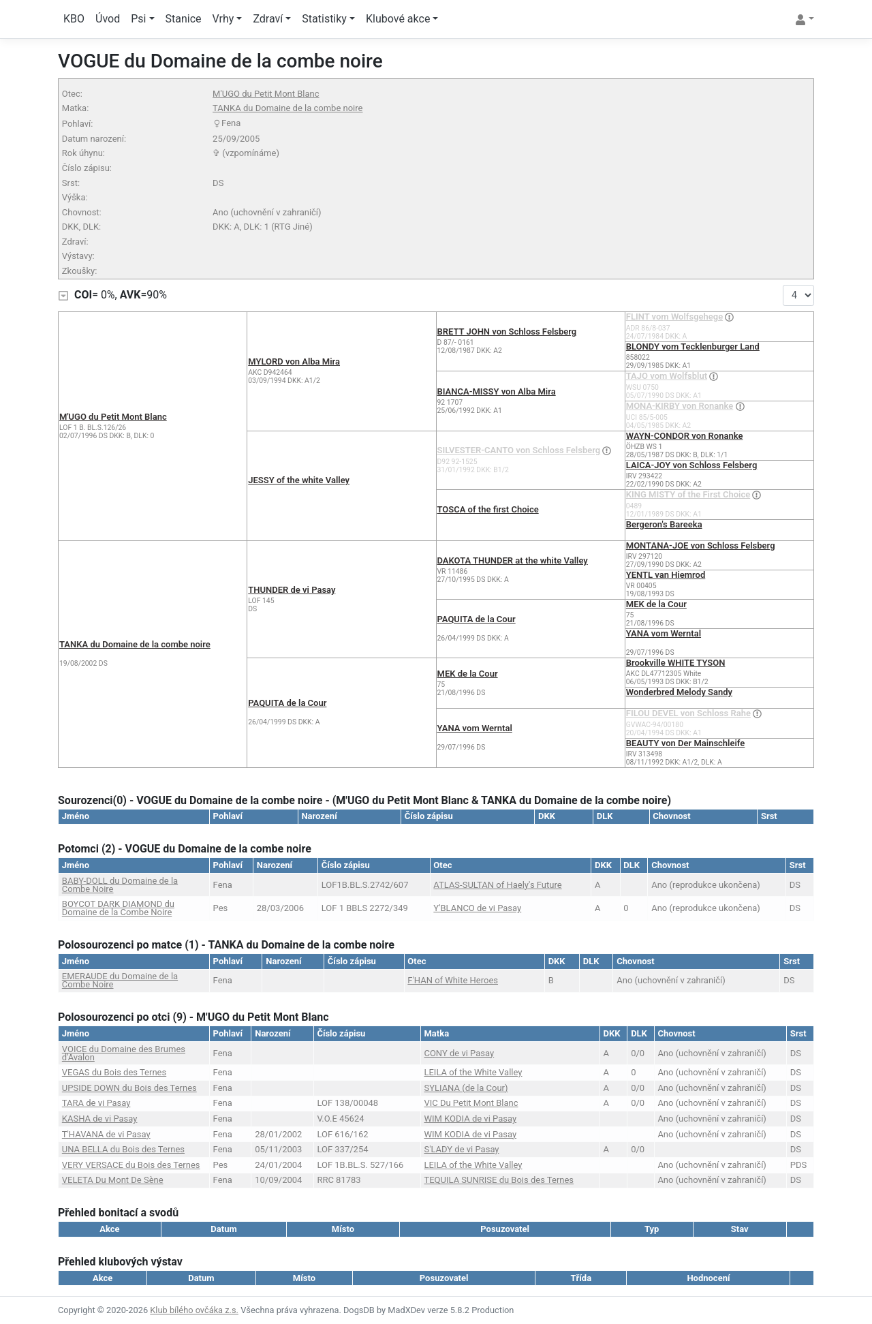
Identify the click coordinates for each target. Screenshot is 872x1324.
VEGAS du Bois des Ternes (114, 1072)
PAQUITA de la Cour (476, 619)
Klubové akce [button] (398, 18)
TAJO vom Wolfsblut (666, 376)
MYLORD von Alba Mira (294, 361)
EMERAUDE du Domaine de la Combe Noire (120, 980)
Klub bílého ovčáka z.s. (194, 1310)
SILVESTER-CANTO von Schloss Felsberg (519, 450)
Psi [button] (138, 18)
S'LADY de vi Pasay (461, 1149)
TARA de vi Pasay (96, 1103)
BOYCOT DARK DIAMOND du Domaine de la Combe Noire (118, 908)
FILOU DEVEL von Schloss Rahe (688, 713)
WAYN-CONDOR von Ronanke (684, 436)
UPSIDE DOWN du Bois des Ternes (129, 1088)
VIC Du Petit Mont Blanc (471, 1103)
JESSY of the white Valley (298, 480)
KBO (73, 18)
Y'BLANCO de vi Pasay (477, 908)
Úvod (107, 18)
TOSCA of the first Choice (488, 509)
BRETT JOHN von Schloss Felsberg (507, 331)
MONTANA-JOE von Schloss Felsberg (700, 545)
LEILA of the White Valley (473, 1072)
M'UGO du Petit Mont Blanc (266, 94)
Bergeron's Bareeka (664, 524)
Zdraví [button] (268, 18)
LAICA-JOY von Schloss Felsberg (692, 465)
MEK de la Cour (656, 604)
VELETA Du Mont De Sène (113, 1180)
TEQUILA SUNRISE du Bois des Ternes (499, 1180)
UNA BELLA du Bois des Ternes (123, 1149)
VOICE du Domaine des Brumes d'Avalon (123, 1053)
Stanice (184, 18)
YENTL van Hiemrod (666, 575)
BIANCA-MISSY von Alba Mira (496, 391)
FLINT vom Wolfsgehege (674, 316)
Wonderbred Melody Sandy (679, 692)
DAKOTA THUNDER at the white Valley (512, 560)
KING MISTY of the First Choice (688, 494)
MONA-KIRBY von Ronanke (680, 406)
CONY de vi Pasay (459, 1053)
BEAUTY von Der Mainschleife (685, 743)
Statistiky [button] (324, 18)
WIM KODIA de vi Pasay (470, 1118)
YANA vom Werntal (663, 633)
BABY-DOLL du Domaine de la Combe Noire (120, 885)
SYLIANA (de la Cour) (466, 1088)
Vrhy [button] (223, 18)
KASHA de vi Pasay (100, 1118)
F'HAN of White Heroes (452, 980)
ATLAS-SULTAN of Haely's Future (497, 885)
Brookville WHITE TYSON (676, 663)
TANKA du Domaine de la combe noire (287, 108)
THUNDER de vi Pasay (291, 590)
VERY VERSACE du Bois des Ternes (131, 1165)
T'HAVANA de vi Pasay (106, 1134)
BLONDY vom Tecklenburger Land (693, 346)
